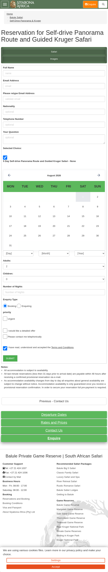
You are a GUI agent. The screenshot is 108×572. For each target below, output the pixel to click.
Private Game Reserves (69, 531)
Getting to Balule (65, 494)
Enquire (54, 438)
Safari (54, 51)
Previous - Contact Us (53, 401)
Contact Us (54, 430)
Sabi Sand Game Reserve (70, 513)
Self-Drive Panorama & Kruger (25, 20)
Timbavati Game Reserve (70, 522)
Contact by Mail (13, 477)
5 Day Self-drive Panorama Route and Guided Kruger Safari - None (39, 161)
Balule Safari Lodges (67, 490)
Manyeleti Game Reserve (70, 509)
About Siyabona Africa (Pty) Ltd (19, 512)
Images (54, 59)
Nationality (9, 106)
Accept (56, 566)
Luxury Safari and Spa (68, 477)
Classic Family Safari (67, 472)
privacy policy (74, 550)
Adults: (7, 260)
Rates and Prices (54, 422)
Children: (8, 273)
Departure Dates (54, 415)
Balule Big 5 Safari (66, 468)
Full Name (8, 67)
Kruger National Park (67, 540)
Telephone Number (13, 119)
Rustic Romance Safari (68, 485)
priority (7, 312)
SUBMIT (10, 358)
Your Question (11, 132)
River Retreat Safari (67, 481)
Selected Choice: (12, 148)
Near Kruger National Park (70, 526)
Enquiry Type (10, 299)
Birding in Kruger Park (68, 535)
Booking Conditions (13, 503)
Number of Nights (12, 286)
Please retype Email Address (18, 93)
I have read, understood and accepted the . (38, 347)
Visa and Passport (12, 507)
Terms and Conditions (62, 347)
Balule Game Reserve (68, 505)
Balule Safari (16, 17)
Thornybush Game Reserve (71, 518)
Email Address (11, 80)
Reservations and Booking (16, 499)
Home (10, 14)
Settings (56, 560)
